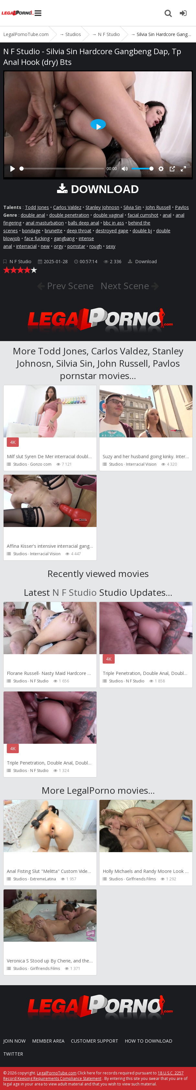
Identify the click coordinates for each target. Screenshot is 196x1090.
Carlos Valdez (67, 207)
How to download (148, 1041)
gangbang (64, 238)
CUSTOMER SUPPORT (94, 1041)
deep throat (79, 230)
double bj (142, 230)
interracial (26, 246)
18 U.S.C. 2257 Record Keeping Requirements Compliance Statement (93, 1075)
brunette (54, 230)
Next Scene (125, 285)
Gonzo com (41, 464)
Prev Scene (69, 285)
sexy (110, 246)
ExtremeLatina (43, 879)
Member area (48, 1041)
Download (142, 261)
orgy (58, 246)
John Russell (158, 207)
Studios (20, 464)
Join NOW (14, 1041)
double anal (33, 215)
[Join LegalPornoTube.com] (183, 13)
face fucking (37, 238)
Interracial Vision (141, 464)
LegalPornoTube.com (18, 13)
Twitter (13, 1054)
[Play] (12, 169)
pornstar (76, 246)
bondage (31, 230)
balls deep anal (83, 223)
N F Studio (20, 261)
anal (167, 215)
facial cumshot (143, 215)
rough (95, 246)
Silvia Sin (132, 207)
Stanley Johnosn (102, 207)
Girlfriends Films (141, 879)
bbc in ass (113, 223)
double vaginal (108, 215)
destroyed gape (112, 230)
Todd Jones (37, 207)
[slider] (61, 168)
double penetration (69, 215)
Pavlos (182, 207)
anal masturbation (45, 223)
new (45, 246)
